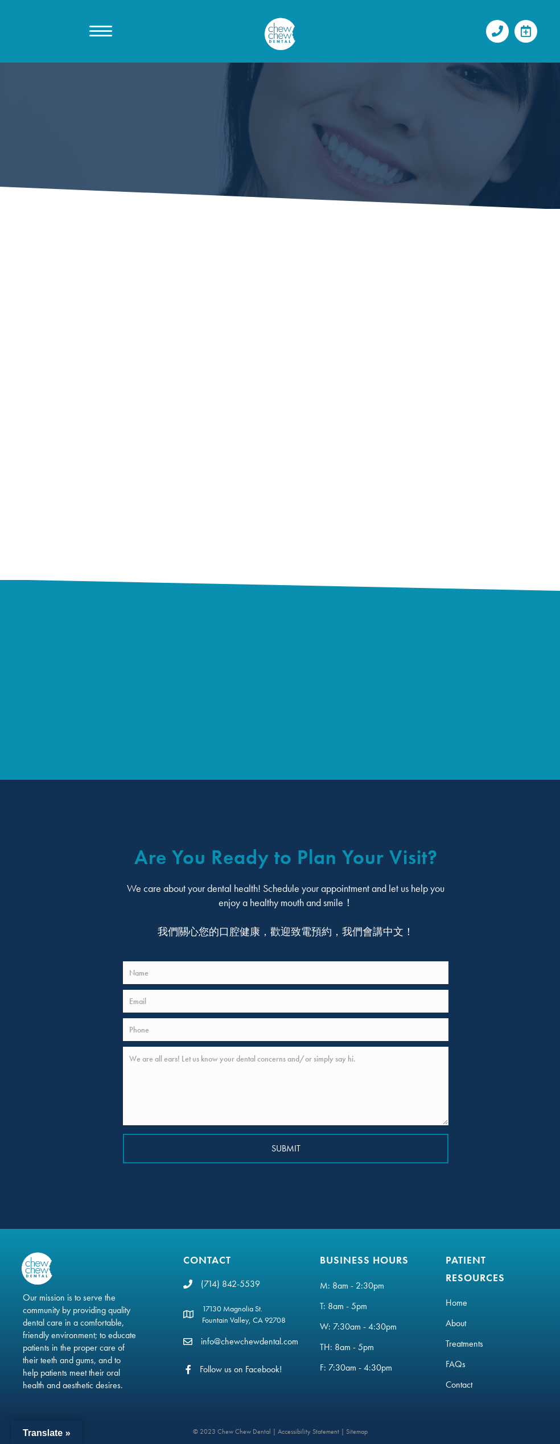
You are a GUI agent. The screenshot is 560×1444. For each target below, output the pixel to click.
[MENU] (101, 31)
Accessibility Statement (308, 1431)
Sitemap (357, 1431)
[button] (497, 31)
